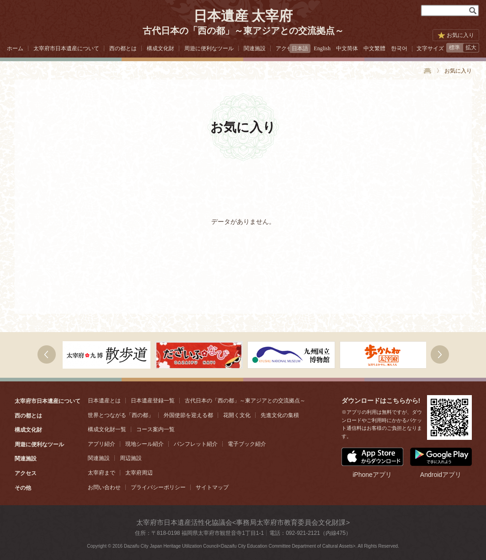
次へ (46, 354)
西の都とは (123, 48)
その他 (23, 488)
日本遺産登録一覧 (153, 400)
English (322, 48)
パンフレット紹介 (196, 444)
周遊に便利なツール (209, 48)
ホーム (15, 48)
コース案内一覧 (155, 429)
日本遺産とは (104, 400)
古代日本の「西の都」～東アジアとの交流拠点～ (245, 400)
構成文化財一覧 (107, 429)
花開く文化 (237, 415)
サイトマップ (212, 487)
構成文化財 (160, 48)
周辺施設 (131, 458)
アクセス (287, 48)
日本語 (300, 48)
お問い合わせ (104, 487)
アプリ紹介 (101, 444)
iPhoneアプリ (372, 463)
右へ (440, 354)
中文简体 (347, 48)
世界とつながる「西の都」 (121, 415)
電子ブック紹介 (247, 444)
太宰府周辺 (139, 473)
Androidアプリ (441, 463)
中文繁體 (374, 48)
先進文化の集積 (280, 415)
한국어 (399, 48)
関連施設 (255, 48)
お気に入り (460, 35)
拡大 (470, 47)
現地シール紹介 (144, 444)
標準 (454, 47)
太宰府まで (101, 473)
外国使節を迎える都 (188, 415)
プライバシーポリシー (158, 487)
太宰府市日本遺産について (66, 48)
